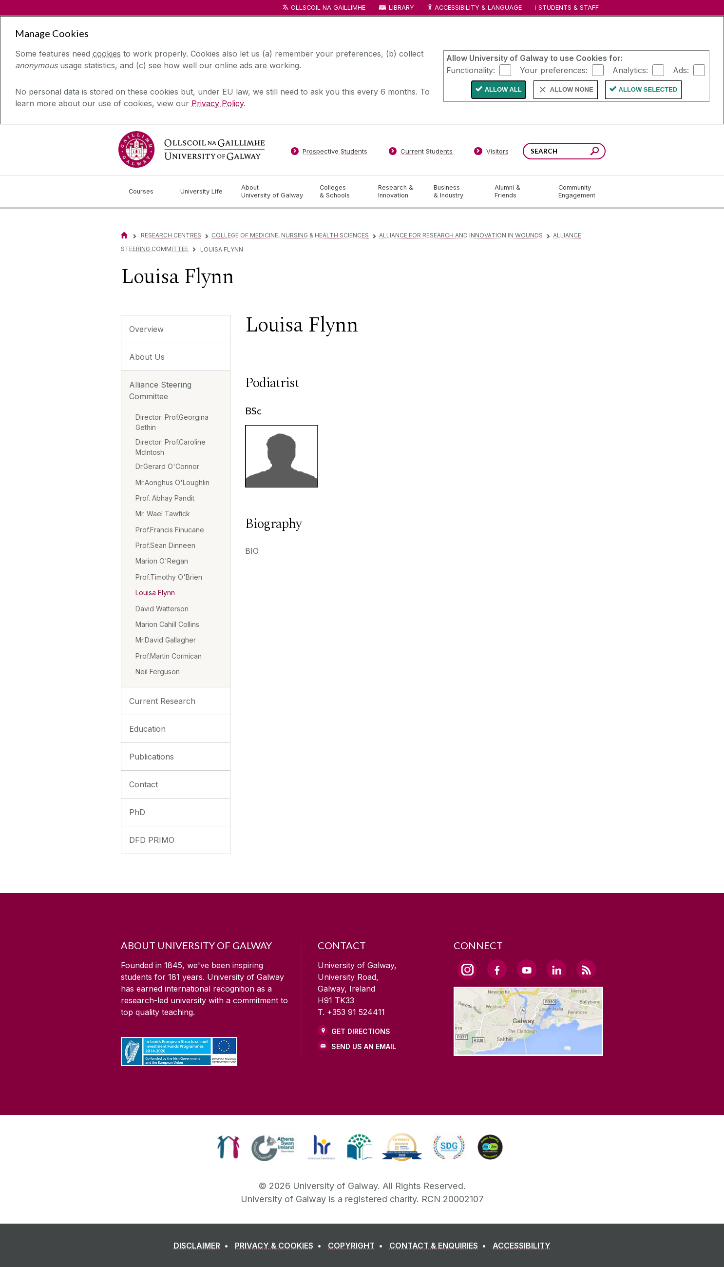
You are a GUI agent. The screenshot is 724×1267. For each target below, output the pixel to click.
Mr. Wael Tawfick (162, 513)
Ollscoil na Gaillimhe (328, 7)
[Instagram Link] (467, 969)
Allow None (571, 89)
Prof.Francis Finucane (169, 530)
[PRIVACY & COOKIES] (280, 1245)
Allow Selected (648, 89)
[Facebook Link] (497, 969)
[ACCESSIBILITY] (522, 1245)
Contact (143, 784)
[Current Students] (421, 153)
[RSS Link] (586, 969)
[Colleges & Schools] (341, 191)
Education (147, 729)
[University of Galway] (191, 149)
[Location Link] (528, 1050)
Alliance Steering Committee (160, 390)
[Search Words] (564, 151)
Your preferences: (554, 70)
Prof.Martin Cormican (168, 656)
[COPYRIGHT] (357, 1245)
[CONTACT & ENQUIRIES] (439, 1245)
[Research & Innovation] (398, 191)
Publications (151, 756)
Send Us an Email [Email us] (363, 1046)
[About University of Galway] (272, 191)
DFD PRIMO (151, 840)
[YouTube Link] (526, 969)
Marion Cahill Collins (167, 624)
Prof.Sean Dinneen (165, 545)
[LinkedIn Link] (556, 969)
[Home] (124, 235)
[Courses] (146, 191)
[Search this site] (595, 152)
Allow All (503, 89)
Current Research (162, 701)
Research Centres (171, 235)
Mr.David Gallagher (165, 640)
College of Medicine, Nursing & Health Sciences (290, 235)
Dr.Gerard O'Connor (167, 466)
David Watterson (162, 608)
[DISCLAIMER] (202, 1245)
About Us (147, 357)
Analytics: (630, 70)
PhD (137, 812)
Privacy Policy (217, 103)
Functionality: (470, 70)
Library (401, 7)
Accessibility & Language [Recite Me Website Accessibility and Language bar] (474, 8)
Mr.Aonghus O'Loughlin (172, 482)
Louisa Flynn (155, 592)
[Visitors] (491, 153)
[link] (228, 1147)
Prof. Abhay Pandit (164, 498)
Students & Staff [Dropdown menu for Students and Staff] (568, 7)
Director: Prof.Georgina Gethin (172, 422)
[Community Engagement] (577, 191)
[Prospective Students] (329, 153)
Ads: (681, 70)
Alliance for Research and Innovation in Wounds (461, 235)
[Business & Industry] (456, 191)
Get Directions (360, 1031)
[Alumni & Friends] (519, 191)
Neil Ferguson (157, 671)
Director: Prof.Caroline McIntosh (170, 447)
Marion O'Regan (161, 561)
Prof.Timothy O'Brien (168, 577)
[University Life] (202, 191)
